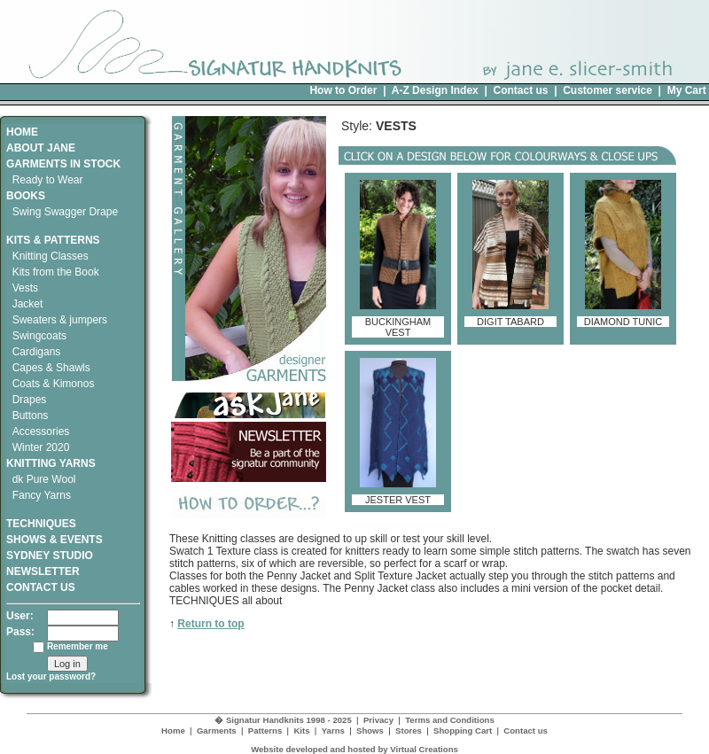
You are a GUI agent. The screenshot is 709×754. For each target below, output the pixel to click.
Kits (301, 730)
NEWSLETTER (43, 571)
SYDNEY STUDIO (49, 555)
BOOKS (25, 196)
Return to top (210, 624)
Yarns (333, 730)
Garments (217, 730)
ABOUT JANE (40, 148)
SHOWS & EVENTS (54, 539)
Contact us (520, 90)
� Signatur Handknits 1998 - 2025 (283, 720)
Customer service (607, 90)
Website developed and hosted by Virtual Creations (354, 749)
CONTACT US (40, 587)
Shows (370, 730)
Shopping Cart (462, 730)
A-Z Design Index (435, 90)
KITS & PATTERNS (53, 240)
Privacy (378, 720)
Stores (408, 730)
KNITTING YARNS (51, 463)
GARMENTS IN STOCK (63, 164)
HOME (22, 132)
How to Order (343, 90)
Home (173, 730)
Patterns (265, 730)
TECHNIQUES (41, 517)
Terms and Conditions (450, 720)
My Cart (686, 90)
